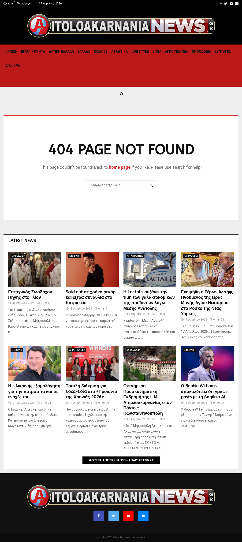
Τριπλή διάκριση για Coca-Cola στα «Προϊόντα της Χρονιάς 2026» (91, 391)
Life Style (140, 51)
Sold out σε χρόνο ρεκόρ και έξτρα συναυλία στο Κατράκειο (91, 297)
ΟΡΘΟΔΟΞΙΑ (201, 51)
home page (119, 167)
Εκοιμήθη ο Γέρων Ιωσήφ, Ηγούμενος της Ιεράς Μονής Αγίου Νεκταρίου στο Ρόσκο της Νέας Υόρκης (207, 303)
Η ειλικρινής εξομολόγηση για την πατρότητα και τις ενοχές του (34, 391)
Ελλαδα (84, 51)
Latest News (22, 240)
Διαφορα (12, 65)
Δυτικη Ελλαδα (61, 51)
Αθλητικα (119, 51)
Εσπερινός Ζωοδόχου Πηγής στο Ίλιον (30, 294)
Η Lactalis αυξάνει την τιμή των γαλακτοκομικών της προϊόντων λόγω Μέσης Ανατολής (149, 300)
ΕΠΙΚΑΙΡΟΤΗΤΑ (33, 51)
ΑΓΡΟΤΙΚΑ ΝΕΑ (176, 51)
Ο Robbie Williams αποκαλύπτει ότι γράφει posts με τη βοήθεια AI (205, 391)
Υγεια (157, 51)
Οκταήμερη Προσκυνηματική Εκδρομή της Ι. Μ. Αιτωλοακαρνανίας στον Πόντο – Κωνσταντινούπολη (147, 399)
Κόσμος (101, 51)
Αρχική (11, 51)
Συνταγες (223, 51)
